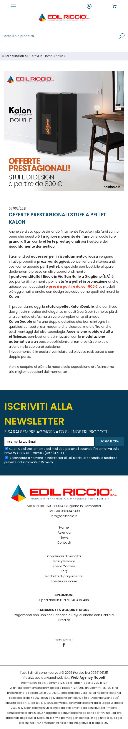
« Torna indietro (14, 56)
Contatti (64, 542)
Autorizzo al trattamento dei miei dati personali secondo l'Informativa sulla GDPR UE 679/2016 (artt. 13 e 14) (61, 451)
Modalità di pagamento (64, 576)
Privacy (10, 453)
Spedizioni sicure (64, 581)
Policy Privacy (64, 561)
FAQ (64, 571)
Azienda (64, 532)
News (59, 56)
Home (48, 56)
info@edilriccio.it (64, 516)
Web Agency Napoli (88, 677)
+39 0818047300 (67, 511)
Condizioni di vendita (64, 556)
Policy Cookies (64, 566)
